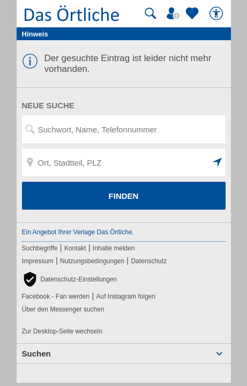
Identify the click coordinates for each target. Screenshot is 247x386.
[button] (217, 162)
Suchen (36, 353)
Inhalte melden (114, 248)
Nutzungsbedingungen (92, 261)
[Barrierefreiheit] (217, 13)
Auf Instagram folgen (125, 296)
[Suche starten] (151, 13)
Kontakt (75, 248)
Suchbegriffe (40, 248)
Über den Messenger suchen (63, 309)
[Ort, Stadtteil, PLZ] (124, 162)
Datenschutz (149, 261)
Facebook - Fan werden (56, 296)
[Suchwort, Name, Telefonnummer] (124, 129)
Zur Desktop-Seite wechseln (62, 331)
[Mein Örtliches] (175, 13)
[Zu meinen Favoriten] (193, 13)
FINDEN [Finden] (124, 196)
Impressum (38, 261)
